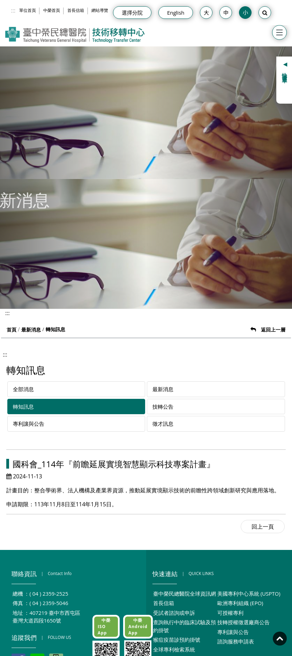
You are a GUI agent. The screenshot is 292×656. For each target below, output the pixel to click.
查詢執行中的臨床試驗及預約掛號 (184, 626)
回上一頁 (263, 526)
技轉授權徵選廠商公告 (243, 622)
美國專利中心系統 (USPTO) (248, 593)
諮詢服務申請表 (235, 641)
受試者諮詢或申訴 (174, 612)
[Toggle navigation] (279, 32)
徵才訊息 (162, 423)
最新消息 (31, 329)
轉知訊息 (23, 406)
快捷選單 (285, 72)
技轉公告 (162, 406)
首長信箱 (75, 10)
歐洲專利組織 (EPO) (240, 602)
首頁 (11, 329)
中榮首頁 (51, 10)
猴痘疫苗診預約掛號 (176, 639)
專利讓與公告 (28, 423)
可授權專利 (230, 612)
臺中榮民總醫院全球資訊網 (184, 593)
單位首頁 (27, 10)
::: (13, 10)
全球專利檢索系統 (174, 649)
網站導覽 (99, 10)
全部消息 (23, 389)
